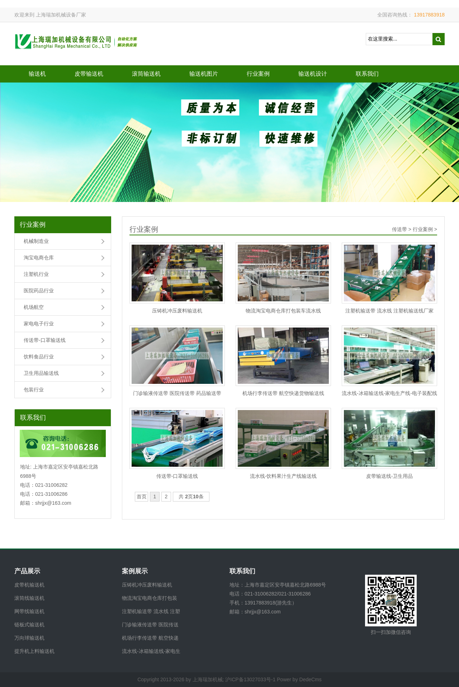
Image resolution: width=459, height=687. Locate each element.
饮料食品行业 (39, 356)
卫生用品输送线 (41, 373)
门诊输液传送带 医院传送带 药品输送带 (177, 393)
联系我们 (367, 74)
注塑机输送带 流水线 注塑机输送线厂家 (389, 311)
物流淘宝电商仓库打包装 (149, 598)
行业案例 (258, 74)
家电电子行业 (39, 323)
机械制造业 (36, 241)
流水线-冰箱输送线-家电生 (151, 651)
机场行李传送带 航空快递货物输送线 (283, 393)
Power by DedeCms (299, 679)
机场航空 (34, 307)
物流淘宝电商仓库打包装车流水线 (283, 311)
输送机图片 (203, 74)
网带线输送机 (29, 611)
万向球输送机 (29, 638)
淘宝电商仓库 (39, 257)
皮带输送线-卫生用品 (389, 476)
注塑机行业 (36, 274)
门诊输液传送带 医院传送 (150, 624)
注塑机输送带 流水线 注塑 (151, 611)
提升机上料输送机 (34, 651)
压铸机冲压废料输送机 (177, 311)
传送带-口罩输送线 (45, 340)
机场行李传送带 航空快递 (150, 638)
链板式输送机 (29, 624)
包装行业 (34, 389)
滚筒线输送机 (29, 598)
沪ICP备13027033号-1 (250, 679)
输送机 (37, 74)
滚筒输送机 (146, 74)
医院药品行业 (39, 290)
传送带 (399, 229)
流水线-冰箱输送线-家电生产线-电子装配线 (389, 393)
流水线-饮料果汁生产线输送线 (283, 476)
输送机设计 (312, 74)
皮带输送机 (89, 74)
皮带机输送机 (29, 585)
